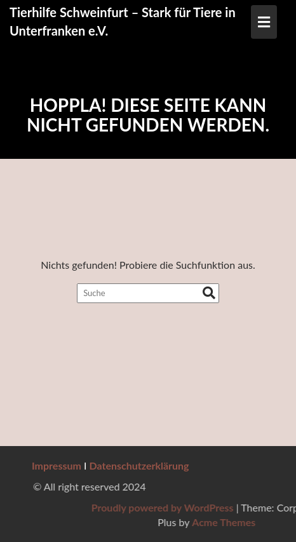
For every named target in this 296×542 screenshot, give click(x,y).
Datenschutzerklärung (139, 465)
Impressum (56, 465)
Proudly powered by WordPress (210, 507)
